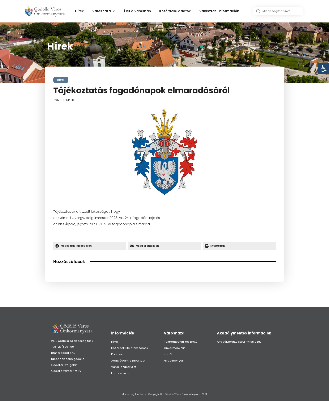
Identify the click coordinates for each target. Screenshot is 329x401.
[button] (89, 246)
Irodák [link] (168, 354)
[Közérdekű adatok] (175, 11)
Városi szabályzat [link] (123, 367)
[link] (323, 68)
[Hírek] (79, 11)
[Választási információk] (219, 11)
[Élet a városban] (137, 11)
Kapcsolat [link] (118, 354)
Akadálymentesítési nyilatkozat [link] (239, 342)
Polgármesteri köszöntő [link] (180, 342)
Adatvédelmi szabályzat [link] (128, 361)
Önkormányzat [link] (174, 348)
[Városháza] (104, 11)
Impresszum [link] (120, 373)
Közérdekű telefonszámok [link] (129, 348)
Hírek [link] (60, 80)
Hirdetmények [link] (174, 361)
